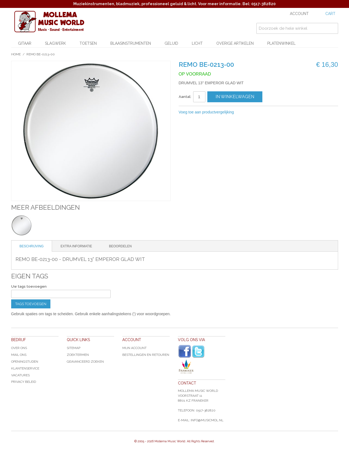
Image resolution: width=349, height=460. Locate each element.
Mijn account (134, 348)
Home (16, 54)
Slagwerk (55, 43)
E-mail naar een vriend (245, 112)
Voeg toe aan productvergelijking (206, 112)
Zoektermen (78, 355)
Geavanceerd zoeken (85, 361)
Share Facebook (256, 112)
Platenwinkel (281, 43)
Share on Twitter (267, 112)
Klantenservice (25, 368)
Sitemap (73, 348)
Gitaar (24, 43)
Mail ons (18, 355)
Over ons (19, 348)
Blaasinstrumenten (130, 43)
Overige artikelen (235, 43)
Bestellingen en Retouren (145, 355)
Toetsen (88, 43)
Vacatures (20, 375)
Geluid (171, 43)
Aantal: (185, 97)
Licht (197, 43)
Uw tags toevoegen (29, 286)
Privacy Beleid (23, 382)
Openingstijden (24, 361)
